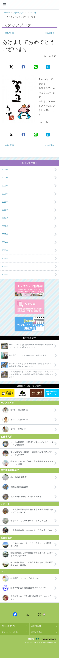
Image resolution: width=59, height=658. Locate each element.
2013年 (5, 250)
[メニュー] (4, 4)
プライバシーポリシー (11, 632)
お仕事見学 (6, 436)
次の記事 (49, 33)
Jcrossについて (8, 626)
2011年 (33, 13)
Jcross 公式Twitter (27, 614)
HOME (7, 13)
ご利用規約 (36, 626)
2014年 (5, 242)
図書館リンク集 (29, 307)
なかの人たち (7, 403)
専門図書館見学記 (10, 470)
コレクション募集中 (29, 289)
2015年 (5, 234)
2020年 (5, 194)
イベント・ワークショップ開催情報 (29, 324)
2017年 (5, 218)
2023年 (5, 170)
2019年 (5, 202)
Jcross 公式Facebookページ (15, 614)
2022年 (5, 178)
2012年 (5, 258)
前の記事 (9, 33)
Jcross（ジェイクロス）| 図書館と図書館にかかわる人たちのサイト (30, 5)
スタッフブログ (20, 13)
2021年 (5, 186)
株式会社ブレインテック (46, 639)
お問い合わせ (37, 632)
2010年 (5, 274)
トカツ (4, 571)
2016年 (5, 226)
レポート (5, 504)
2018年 (5, 210)
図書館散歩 (6, 537)
